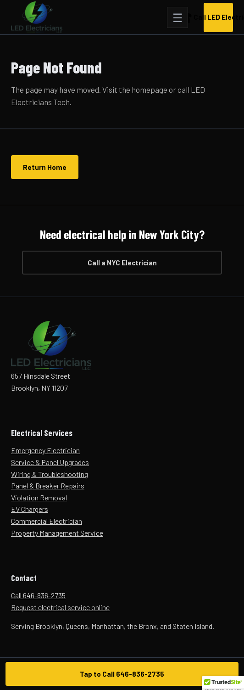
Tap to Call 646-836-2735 (122, 674)
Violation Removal (39, 497)
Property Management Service (57, 532)
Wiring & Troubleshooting (49, 474)
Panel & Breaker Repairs (47, 485)
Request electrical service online (60, 607)
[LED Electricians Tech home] (36, 17)
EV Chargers (29, 509)
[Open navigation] (177, 17)
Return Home (45, 167)
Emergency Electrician (45, 450)
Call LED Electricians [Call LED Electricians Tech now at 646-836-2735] (218, 17)
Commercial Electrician (46, 520)
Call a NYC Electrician (122, 262)
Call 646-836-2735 (38, 595)
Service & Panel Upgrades (50, 462)
